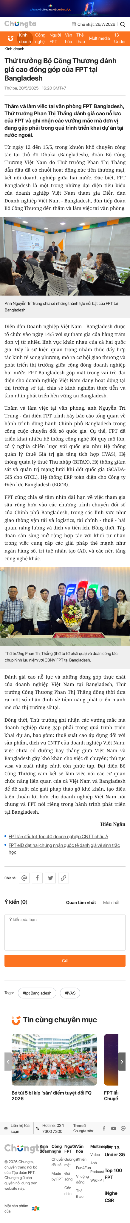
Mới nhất (111, 902)
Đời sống (68, 1176)
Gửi (65, 960)
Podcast (97, 1171)
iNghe (111, 1193)
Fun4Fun (83, 1168)
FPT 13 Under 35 (120, 38)
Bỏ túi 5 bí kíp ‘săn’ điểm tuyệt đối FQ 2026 (52, 1095)
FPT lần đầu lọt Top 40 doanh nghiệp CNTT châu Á (58, 836)
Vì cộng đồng (82, 1179)
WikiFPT (97, 1180)
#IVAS (70, 993)
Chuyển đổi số (58, 1162)
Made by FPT (57, 1176)
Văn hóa (68, 38)
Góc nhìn (68, 1191)
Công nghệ (40, 38)
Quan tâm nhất (81, 902)
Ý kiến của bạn (65, 932)
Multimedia (99, 38)
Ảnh (93, 1163)
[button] (122, 1062)
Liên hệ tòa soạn (17, 1128)
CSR (109, 1200)
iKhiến (81, 1159)
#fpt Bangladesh (37, 993)
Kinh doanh (25, 38)
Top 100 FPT (113, 1174)
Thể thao (80, 38)
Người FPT (55, 38)
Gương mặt (69, 1162)
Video (95, 1154)
